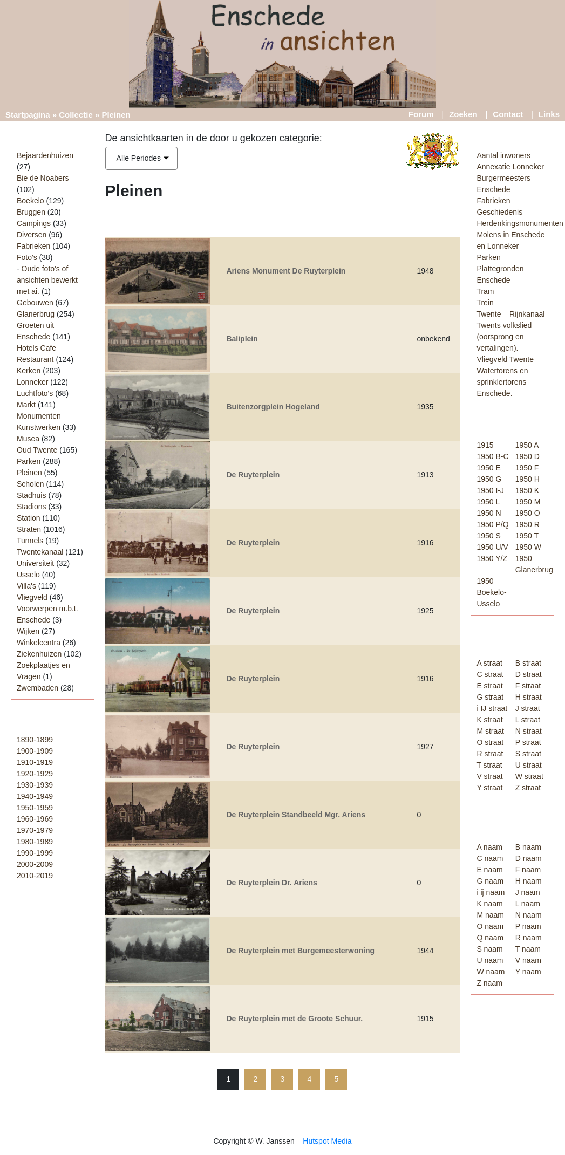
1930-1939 (35, 785)
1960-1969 (35, 819)
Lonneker (32, 382)
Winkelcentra (38, 642)
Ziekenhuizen (39, 654)
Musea (28, 438)
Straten (29, 529)
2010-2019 (35, 875)
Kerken (28, 370)
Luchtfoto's (35, 393)
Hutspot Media (327, 1141)
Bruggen (31, 212)
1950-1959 (35, 807)
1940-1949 (35, 796)
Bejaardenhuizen (45, 155)
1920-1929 (35, 773)
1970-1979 (35, 830)
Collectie (76, 114)
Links (549, 114)
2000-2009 (35, 864)
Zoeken (463, 114)
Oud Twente (37, 450)
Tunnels (30, 540)
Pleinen (29, 472)
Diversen (31, 234)
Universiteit (35, 563)
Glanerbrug (36, 314)
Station (28, 518)
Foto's (27, 257)
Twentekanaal (40, 552)
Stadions (31, 506)
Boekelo (30, 200)
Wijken (28, 631)
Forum (421, 114)
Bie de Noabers (43, 178)
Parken (28, 461)
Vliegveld (32, 597)
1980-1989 (35, 841)
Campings (34, 223)
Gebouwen (35, 302)
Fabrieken (33, 246)
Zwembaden (37, 688)
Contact (508, 114)
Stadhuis (31, 495)
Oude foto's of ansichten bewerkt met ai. (47, 280)
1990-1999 (35, 853)
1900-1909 (35, 751)
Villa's (26, 586)
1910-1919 (35, 762)
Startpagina (27, 114)
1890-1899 (35, 739)
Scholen (30, 484)
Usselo (28, 574)
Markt (26, 404)
